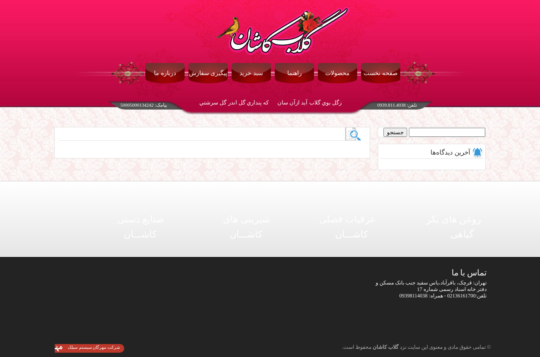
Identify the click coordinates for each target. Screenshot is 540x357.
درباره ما (165, 73)
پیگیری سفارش (208, 73)
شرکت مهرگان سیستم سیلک (94, 347)
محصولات (337, 73)
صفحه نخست (381, 73)
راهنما (294, 73)
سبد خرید (251, 73)
